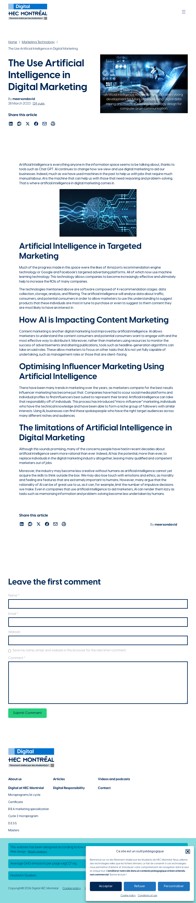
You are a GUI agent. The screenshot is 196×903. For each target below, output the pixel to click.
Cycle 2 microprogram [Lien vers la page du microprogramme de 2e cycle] (23, 816)
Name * (13, 595)
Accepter (106, 886)
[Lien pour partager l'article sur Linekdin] (10, 124)
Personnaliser (174, 886)
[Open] (184, 12)
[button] (188, 851)
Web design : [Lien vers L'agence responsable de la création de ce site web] (28, 852)
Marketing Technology (38, 42)
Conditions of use (147, 895)
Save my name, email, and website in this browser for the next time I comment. (69, 650)
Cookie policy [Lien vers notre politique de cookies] (72, 888)
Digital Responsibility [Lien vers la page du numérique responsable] (69, 788)
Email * (13, 614)
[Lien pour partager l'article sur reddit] (19, 124)
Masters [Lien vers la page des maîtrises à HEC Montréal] (13, 830)
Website (14, 632)
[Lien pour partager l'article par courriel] (44, 124)
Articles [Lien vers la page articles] (59, 779)
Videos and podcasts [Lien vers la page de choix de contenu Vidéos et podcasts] (114, 779)
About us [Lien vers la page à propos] (15, 779)
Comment (16, 658)
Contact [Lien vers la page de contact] (104, 788)
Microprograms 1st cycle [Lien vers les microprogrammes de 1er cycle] (24, 795)
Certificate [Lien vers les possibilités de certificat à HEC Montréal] (15, 802)
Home (12, 42)
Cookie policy (128, 895)
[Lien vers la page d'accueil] (27, 12)
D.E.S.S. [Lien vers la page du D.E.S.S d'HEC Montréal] (12, 823)
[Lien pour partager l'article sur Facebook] (36, 124)
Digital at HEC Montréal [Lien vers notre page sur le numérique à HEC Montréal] (26, 788)
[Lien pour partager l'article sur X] (27, 124)
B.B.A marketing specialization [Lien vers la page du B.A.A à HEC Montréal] (28, 809)
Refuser (139, 886)
